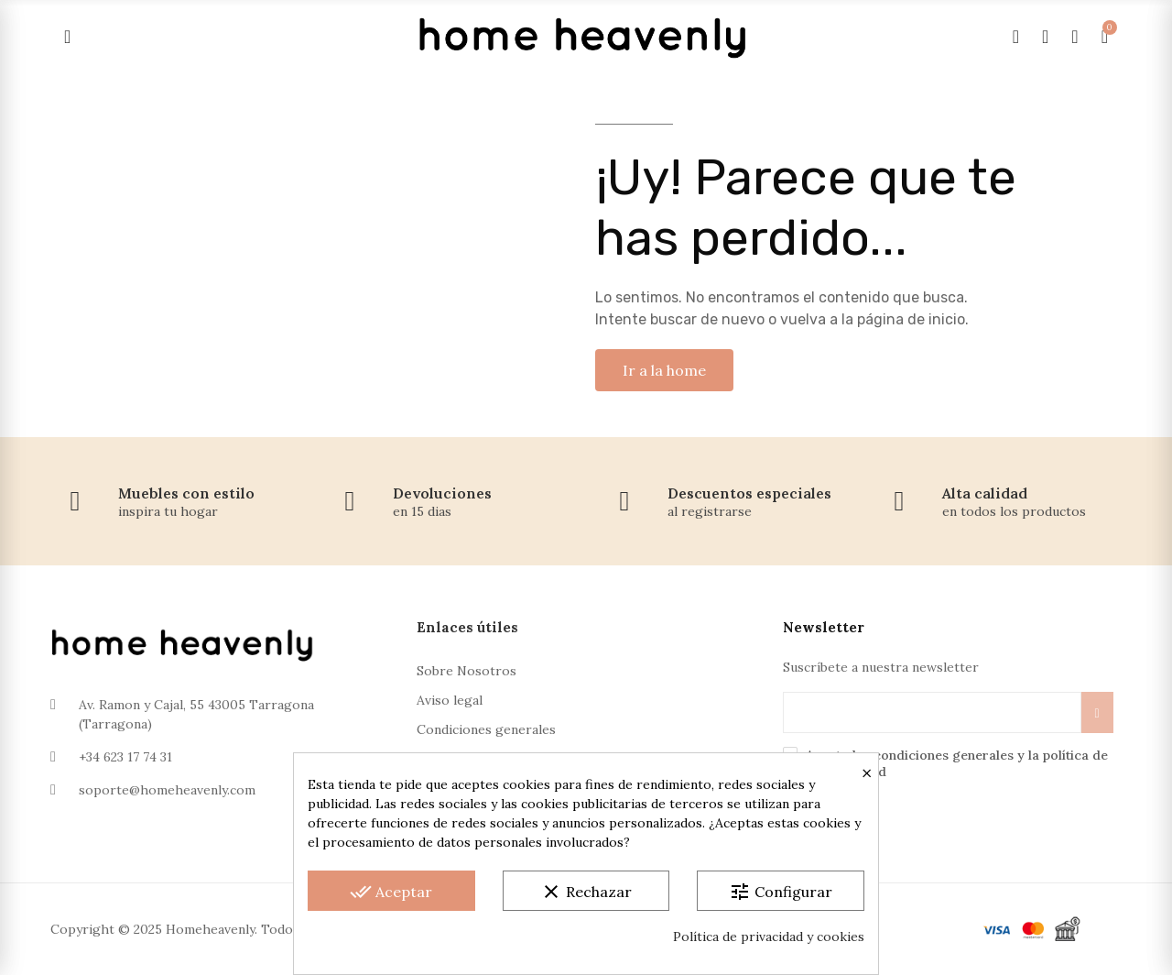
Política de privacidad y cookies (768, 936)
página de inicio (911, 319)
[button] (664, 370)
